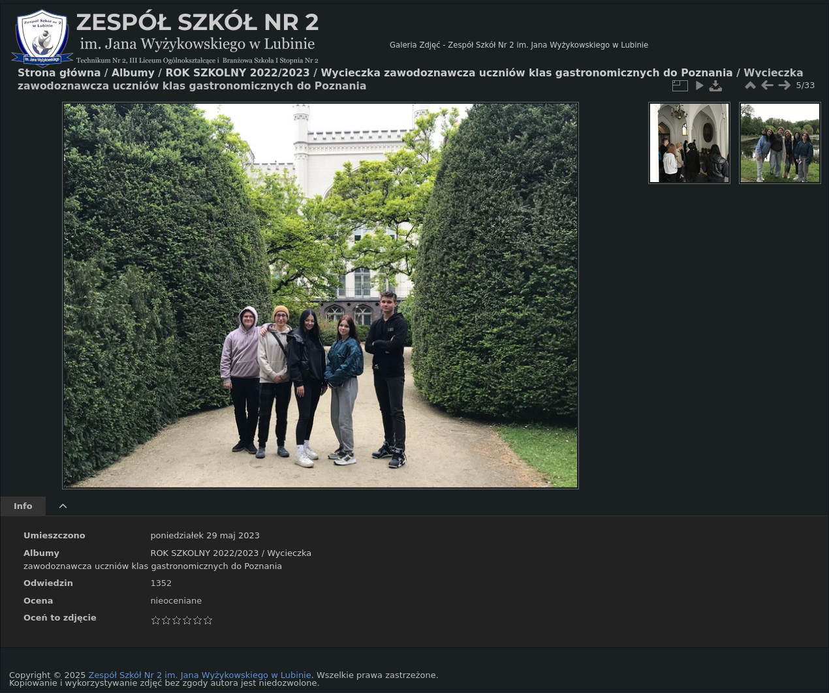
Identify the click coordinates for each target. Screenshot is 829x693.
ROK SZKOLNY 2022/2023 (204, 553)
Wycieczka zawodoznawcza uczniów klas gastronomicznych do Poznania (526, 73)
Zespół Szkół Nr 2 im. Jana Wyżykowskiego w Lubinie (200, 675)
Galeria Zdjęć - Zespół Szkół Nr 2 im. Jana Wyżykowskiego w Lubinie (519, 45)
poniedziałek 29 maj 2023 (205, 535)
